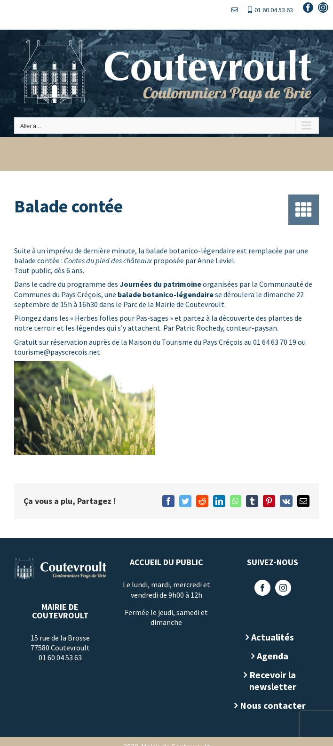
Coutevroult (204, 304)
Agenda (272, 656)
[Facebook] (262, 588)
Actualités (272, 637)
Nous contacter (273, 705)
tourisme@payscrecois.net (57, 352)
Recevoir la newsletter (272, 680)
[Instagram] (283, 588)
